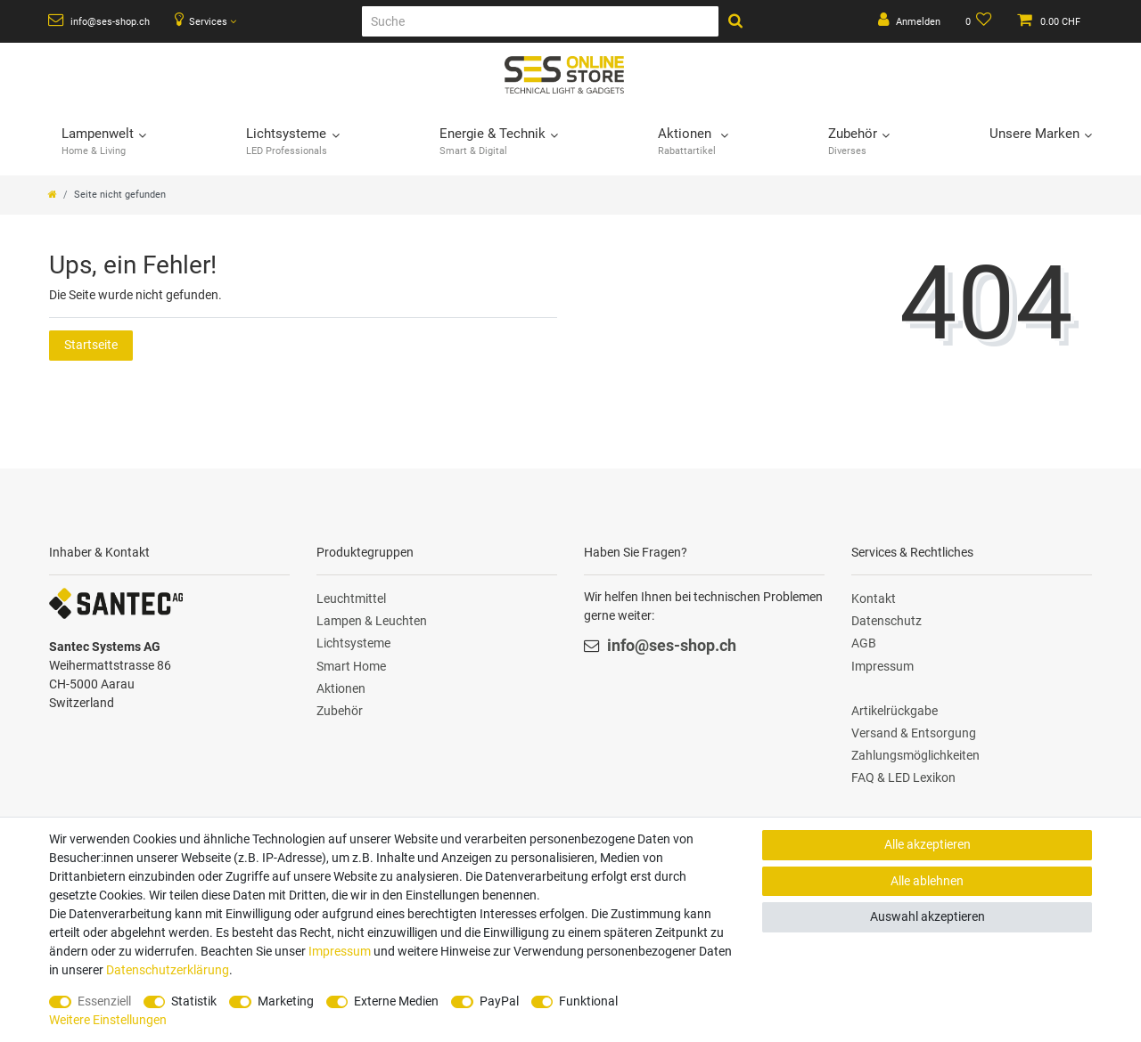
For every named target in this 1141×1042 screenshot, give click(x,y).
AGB (863, 643)
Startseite (91, 345)
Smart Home (351, 666)
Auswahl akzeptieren (927, 916)
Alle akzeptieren (927, 844)
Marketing (286, 1001)
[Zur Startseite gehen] (52, 194)
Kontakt (873, 598)
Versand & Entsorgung (913, 733)
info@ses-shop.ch (99, 20)
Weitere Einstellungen (108, 1020)
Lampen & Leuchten (371, 621)
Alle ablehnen (927, 881)
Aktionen (340, 688)
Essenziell (104, 1001)
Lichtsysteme (353, 643)
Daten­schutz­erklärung (167, 970)
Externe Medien (396, 1001)
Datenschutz (886, 621)
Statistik (194, 1001)
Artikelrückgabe (894, 711)
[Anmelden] (909, 21)
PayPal (499, 1001)
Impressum (882, 666)
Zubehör (339, 711)
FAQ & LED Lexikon (903, 777)
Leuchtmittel (351, 598)
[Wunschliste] (979, 21)
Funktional (588, 1001)
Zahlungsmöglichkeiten (915, 755)
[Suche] (540, 21)
